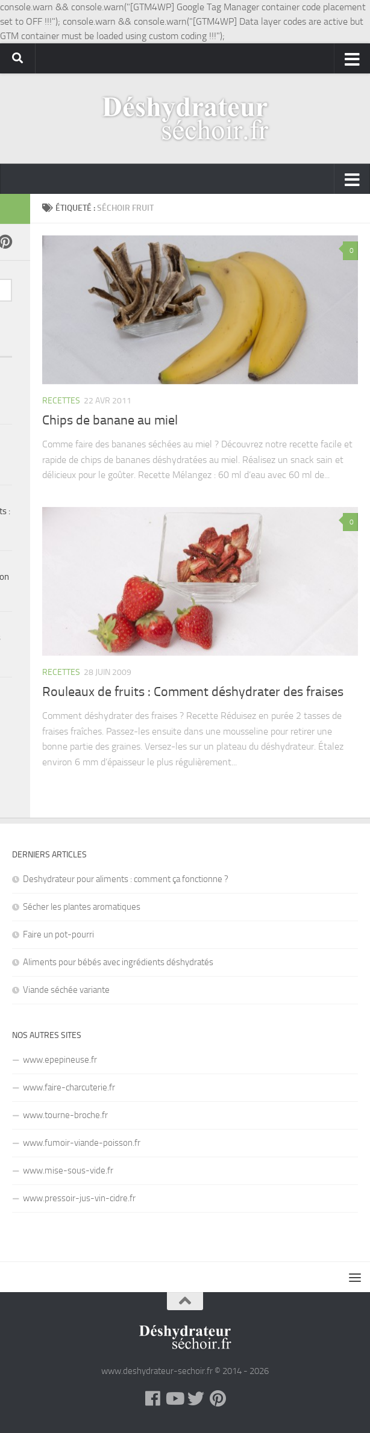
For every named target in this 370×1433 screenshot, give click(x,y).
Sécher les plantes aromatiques (81, 906)
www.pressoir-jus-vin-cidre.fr (79, 1198)
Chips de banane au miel (110, 420)
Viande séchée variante (66, 989)
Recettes (61, 401)
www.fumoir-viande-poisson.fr (81, 1142)
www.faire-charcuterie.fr (69, 1087)
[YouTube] (174, 1398)
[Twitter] (195, 1398)
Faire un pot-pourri (58, 934)
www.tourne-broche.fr (65, 1115)
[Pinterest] (217, 1398)
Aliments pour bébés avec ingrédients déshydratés (118, 962)
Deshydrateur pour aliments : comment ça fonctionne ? (125, 879)
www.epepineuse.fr (60, 1059)
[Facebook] (152, 1398)
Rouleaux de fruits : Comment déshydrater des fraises (192, 692)
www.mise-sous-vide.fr (68, 1170)
